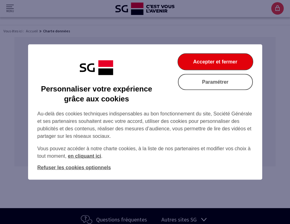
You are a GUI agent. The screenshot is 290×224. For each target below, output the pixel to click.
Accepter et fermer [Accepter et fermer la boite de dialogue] (215, 61)
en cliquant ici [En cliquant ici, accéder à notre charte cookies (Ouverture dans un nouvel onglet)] (84, 156)
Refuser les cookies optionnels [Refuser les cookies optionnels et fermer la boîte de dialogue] (74, 167)
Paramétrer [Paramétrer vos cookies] (215, 82)
